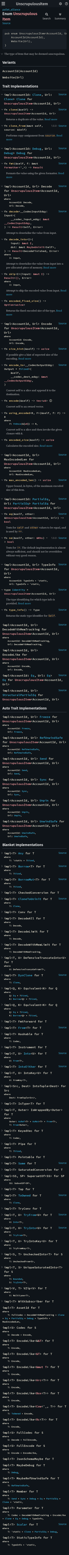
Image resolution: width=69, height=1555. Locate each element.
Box (38, 1393)
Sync (43, 779)
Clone (36, 95)
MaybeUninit (35, 247)
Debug (36, 149)
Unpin (44, 800)
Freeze (45, 717)
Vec (38, 400)
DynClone (25, 975)
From (21, 1028)
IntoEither (27, 1066)
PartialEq (40, 499)
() (17, 277)
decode (14, 211)
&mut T (41, 1367)
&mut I (27, 243)
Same (21, 1163)
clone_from (17, 125)
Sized (24, 369)
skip (12, 274)
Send (43, 758)
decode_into (18, 239)
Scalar (22, 1524)
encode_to (16, 365)
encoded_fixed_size (23, 300)
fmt (11, 163)
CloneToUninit (29, 899)
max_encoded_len (21, 480)
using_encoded (19, 413)
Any (21, 853)
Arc (38, 1380)
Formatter (11, 167)
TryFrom (30, 1215)
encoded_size (18, 439)
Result (38, 167)
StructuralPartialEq (19, 695)
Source (6, 23)
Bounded (17, 1278)
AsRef (21, 1121)
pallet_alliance (11, 9)
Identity (18, 589)
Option (9, 304)
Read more (50, 119)
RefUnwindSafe (51, 738)
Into (27, 1053)
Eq (32, 675)
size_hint (16, 348)
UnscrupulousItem (32, 4)
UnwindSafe (48, 821)
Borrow (23, 866)
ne (10, 538)
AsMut (35, 1121)
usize (19, 304)
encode (14, 400)
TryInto (30, 1228)
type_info (16, 609)
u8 (44, 400)
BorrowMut (26, 879)
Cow (38, 1406)
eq (10, 514)
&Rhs (39, 538)
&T (39, 1341)
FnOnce (17, 423)
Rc (38, 1419)
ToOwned (24, 1195)
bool (7, 521)
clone (13, 109)
